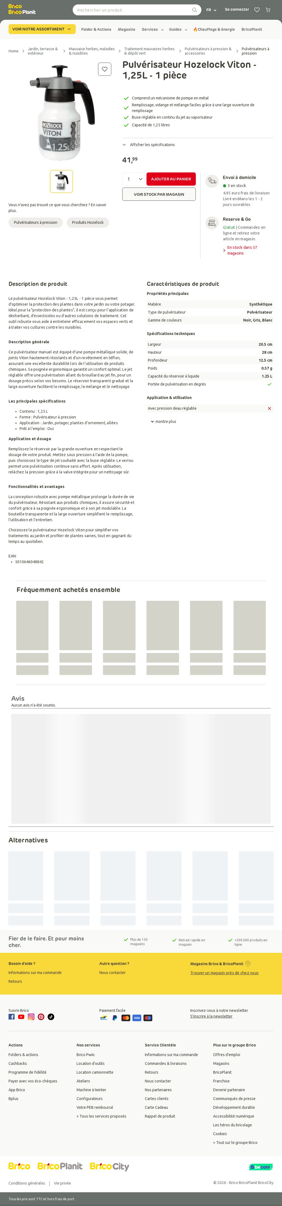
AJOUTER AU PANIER (171, 179)
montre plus (163, 421)
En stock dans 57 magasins (239, 250)
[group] (96, 29)
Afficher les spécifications (148, 145)
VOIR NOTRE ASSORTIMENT (42, 29)
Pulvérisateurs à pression (35, 222)
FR (211, 9)
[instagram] (31, 1016)
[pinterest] (41, 1016)
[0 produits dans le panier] (267, 9)
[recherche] (194, 9)
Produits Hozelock (88, 222)
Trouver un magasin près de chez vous (224, 973)
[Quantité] (133, 179)
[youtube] (21, 1016)
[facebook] (12, 1017)
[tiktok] (51, 1017)
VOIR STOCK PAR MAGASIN (159, 194)
